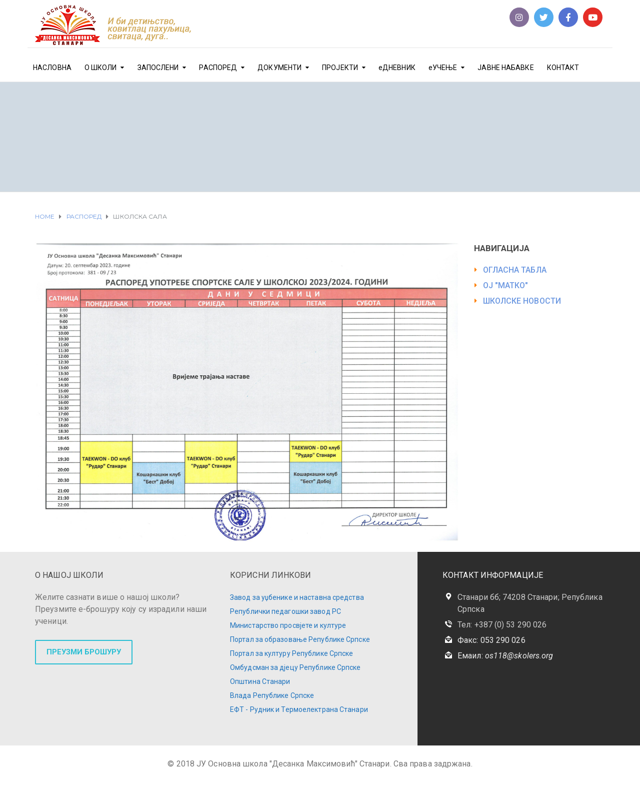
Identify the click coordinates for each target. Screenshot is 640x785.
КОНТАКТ (563, 68)
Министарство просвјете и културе (288, 625)
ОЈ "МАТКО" (505, 285)
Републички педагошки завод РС (285, 611)
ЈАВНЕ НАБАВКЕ (506, 68)
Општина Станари (260, 681)
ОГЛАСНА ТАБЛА (514, 270)
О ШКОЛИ (100, 68)
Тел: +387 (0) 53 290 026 (502, 624)
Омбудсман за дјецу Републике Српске (295, 667)
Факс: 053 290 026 (492, 640)
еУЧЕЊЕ (443, 68)
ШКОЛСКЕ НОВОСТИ (522, 301)
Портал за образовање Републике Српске (300, 639)
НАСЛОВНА (52, 68)
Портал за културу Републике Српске (291, 653)
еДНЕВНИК (397, 68)
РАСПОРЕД (218, 68)
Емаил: (505, 655)
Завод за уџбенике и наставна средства (297, 597)
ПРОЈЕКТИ (340, 68)
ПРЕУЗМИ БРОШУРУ (83, 651)
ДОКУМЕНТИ (280, 68)
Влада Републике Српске (272, 695)
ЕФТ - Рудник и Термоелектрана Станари (299, 709)
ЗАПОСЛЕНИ (158, 68)
